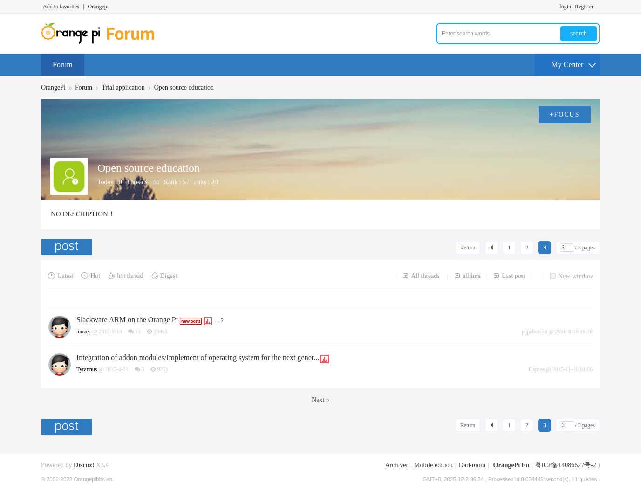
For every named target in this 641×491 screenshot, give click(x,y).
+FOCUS (564, 114)
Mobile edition (433, 465)
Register (584, 6)
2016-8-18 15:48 (574, 331)
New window (571, 276)
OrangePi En (511, 465)
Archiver (396, 465)
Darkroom (472, 465)
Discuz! (84, 465)
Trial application (123, 87)
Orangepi (98, 6)
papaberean (534, 331)
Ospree (537, 369)
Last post (509, 275)
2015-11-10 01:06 (572, 369)
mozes (83, 331)
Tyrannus (86, 369)
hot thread (125, 275)
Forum (63, 65)
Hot (90, 275)
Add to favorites (61, 6)
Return (468, 247)
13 (138, 331)
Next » (320, 399)
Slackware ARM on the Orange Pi (127, 320)
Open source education (184, 87)
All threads (421, 275)
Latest (61, 275)
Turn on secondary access (597, 6)
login (565, 6)
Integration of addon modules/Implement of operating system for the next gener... (197, 357)
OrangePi (53, 87)
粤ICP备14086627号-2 (565, 465)
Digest (163, 275)
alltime (467, 275)
